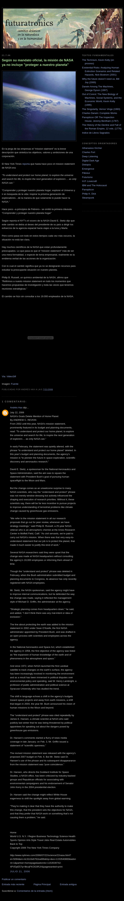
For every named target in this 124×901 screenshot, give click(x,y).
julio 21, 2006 (20, 871)
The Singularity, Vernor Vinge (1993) (101, 109)
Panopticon (88, 189)
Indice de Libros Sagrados (96, 132)
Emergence (88, 168)
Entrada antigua (68, 884)
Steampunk (88, 197)
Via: (9, 376)
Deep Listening (90, 156)
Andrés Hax (16, 407)
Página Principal (42, 884)
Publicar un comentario (14, 879)
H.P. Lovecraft (89, 181)
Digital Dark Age (90, 160)
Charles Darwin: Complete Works (99, 113)
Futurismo (87, 177)
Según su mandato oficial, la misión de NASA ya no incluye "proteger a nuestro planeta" (37, 62)
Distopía (86, 164)
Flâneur (86, 173)
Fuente (14, 384)
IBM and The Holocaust (94, 185)
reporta (26, 164)
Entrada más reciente (13, 884)
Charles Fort (88, 152)
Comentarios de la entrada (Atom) (35, 891)
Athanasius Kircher (92, 148)
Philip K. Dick (89, 193)
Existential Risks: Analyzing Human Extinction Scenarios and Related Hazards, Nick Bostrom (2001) (101, 71)
